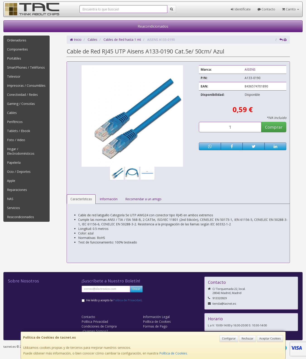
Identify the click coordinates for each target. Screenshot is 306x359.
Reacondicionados (153, 26)
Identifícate (241, 9)
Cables (12, 113)
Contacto (266, 9)
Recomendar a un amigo (143, 199)
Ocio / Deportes (19, 171)
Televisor (13, 76)
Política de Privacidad (127, 300)
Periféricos (15, 122)
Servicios (13, 208)
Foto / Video (16, 140)
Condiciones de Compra (99, 326)
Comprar (273, 127)
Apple (11, 180)
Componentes (17, 49)
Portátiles (14, 58)
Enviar (136, 289)
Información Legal (156, 317)
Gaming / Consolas (21, 103)
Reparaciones (17, 190)
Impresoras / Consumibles (26, 85)
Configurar (229, 338)
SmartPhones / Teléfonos (26, 67)
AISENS (250, 69)
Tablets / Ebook (18, 131)
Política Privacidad (95, 321)
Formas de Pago (155, 326)
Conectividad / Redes (22, 94)
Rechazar (247, 338)
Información (109, 199)
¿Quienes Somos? (95, 331)
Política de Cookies (173, 353)
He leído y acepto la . (114, 300)
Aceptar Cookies (270, 338)
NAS (10, 199)
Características (81, 199)
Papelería (14, 162)
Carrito (290, 9)
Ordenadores (16, 40)
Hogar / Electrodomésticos (20, 151)
